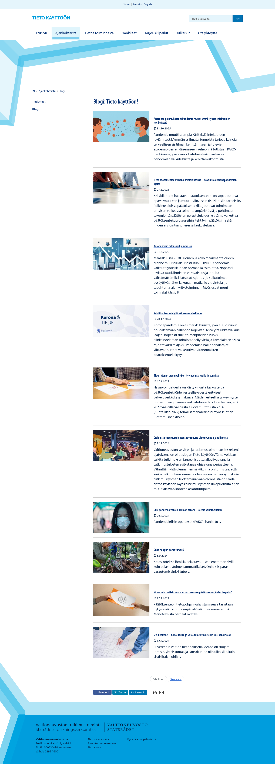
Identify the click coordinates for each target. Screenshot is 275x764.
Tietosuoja (94, 747)
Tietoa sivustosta (98, 739)
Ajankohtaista (47, 91)
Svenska (137, 4)
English (148, 4)
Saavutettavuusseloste (102, 743)
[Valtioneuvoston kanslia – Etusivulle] (33, 91)
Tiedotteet (39, 101)
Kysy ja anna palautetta (141, 739)
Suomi (126, 4)
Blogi (35, 109)
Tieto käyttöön (51, 18)
